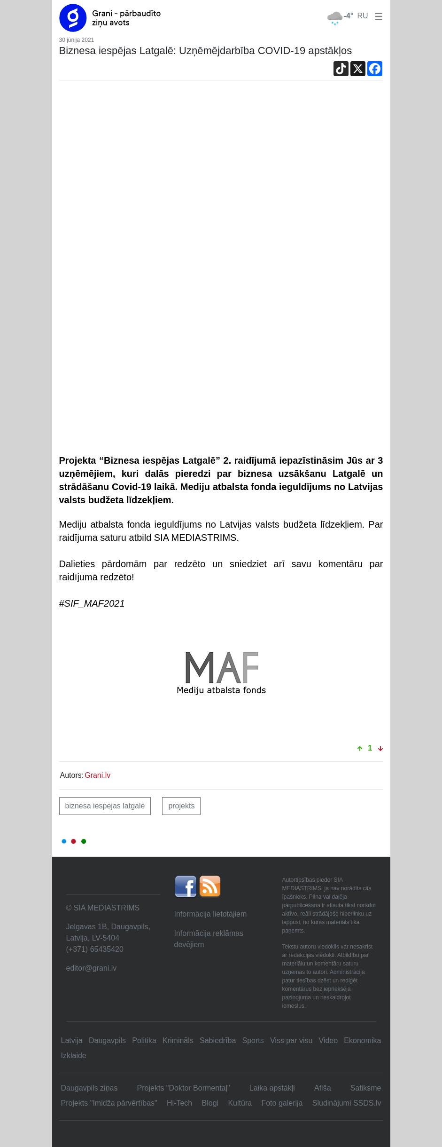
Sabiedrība (218, 1040)
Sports (253, 1040)
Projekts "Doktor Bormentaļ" (183, 1088)
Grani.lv (97, 775)
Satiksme (365, 1088)
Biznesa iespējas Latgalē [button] (105, 806)
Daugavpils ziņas (89, 1088)
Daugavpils (107, 1040)
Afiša (322, 1088)
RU (362, 16)
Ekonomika (362, 1040)
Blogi (210, 1103)
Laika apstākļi (272, 1088)
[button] (376, 16)
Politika (144, 1040)
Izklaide (73, 1056)
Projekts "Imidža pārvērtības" (109, 1103)
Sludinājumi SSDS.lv (346, 1103)
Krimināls (178, 1040)
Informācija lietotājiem (210, 914)
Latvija (72, 1040)
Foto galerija (281, 1103)
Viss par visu (291, 1040)
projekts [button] (181, 806)
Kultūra (240, 1103)
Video (328, 1040)
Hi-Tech (179, 1103)
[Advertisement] (221, 162)
